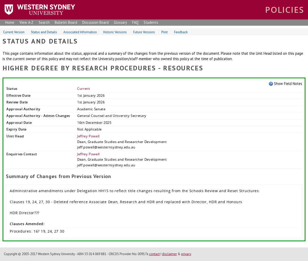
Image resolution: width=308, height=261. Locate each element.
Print (164, 32)
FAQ (135, 22)
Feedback (181, 32)
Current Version (14, 32)
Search (44, 22)
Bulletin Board (66, 22)
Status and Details (44, 32)
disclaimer (169, 254)
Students (151, 22)
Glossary (120, 22)
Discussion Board (95, 22)
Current (83, 88)
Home (9, 22)
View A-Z (26, 22)
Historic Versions (115, 32)
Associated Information (80, 32)
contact (154, 254)
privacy (186, 254)
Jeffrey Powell (88, 136)
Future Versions (144, 32)
